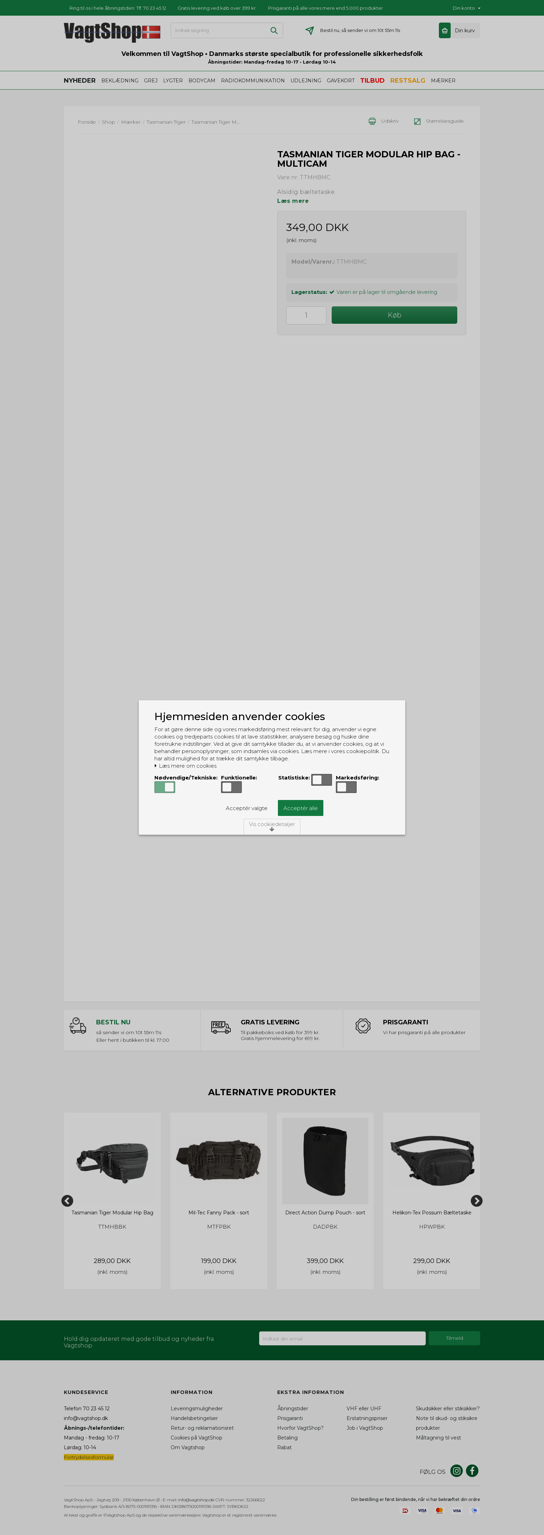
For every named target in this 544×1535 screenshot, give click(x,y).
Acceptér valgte (246, 808)
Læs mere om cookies (185, 766)
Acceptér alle (300, 808)
